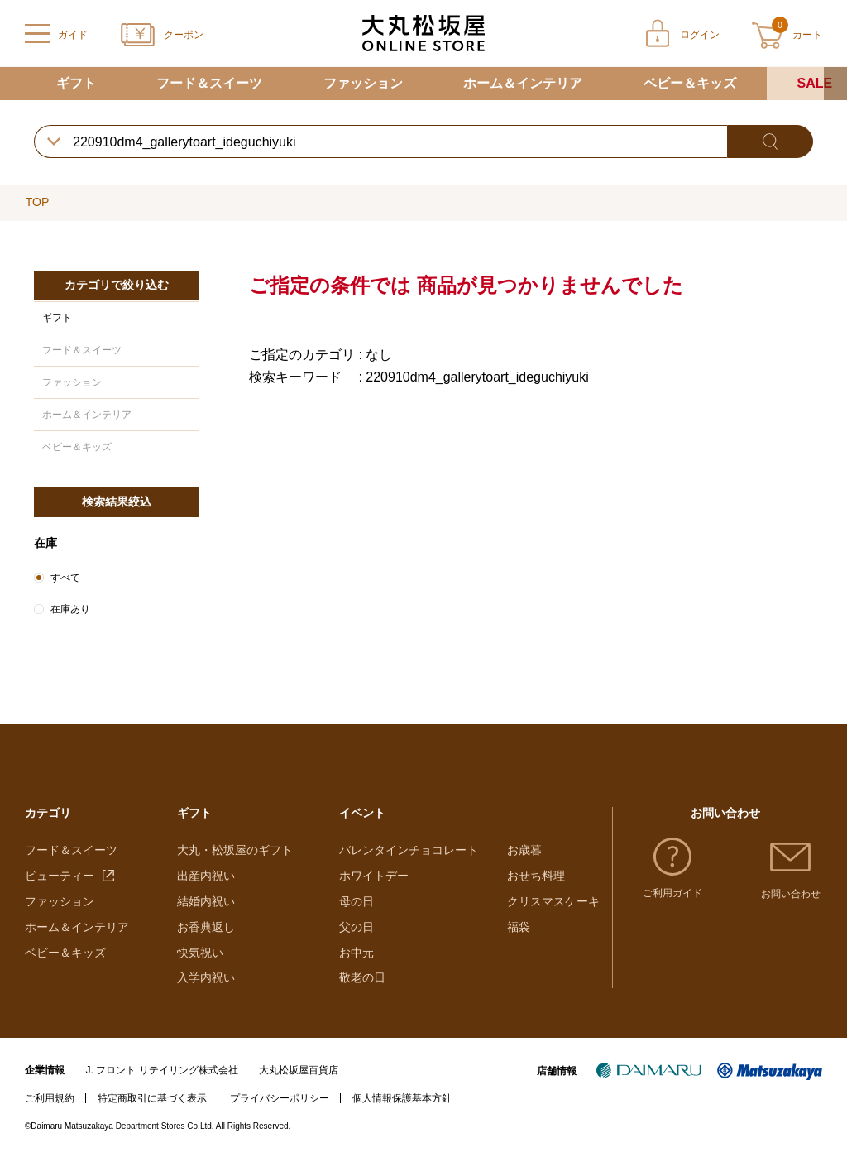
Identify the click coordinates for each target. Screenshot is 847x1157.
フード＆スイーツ (209, 83)
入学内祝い (206, 977)
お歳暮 (524, 850)
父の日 (356, 927)
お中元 (356, 952)
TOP (38, 202)
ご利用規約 (49, 1098)
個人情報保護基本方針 (402, 1098)
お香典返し (206, 927)
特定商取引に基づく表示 (152, 1098)
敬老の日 (362, 977)
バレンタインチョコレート (408, 850)
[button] (835, 83)
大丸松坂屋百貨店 (298, 1070)
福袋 (518, 927)
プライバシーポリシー (279, 1098)
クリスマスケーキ (553, 901)
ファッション (363, 83)
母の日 (356, 901)
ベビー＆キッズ (690, 83)
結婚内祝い (206, 901)
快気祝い (200, 952)
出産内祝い (206, 875)
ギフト (76, 83)
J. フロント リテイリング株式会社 (162, 1070)
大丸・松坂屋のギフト (235, 850)
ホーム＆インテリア (522, 83)
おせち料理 (536, 875)
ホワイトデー (374, 875)
